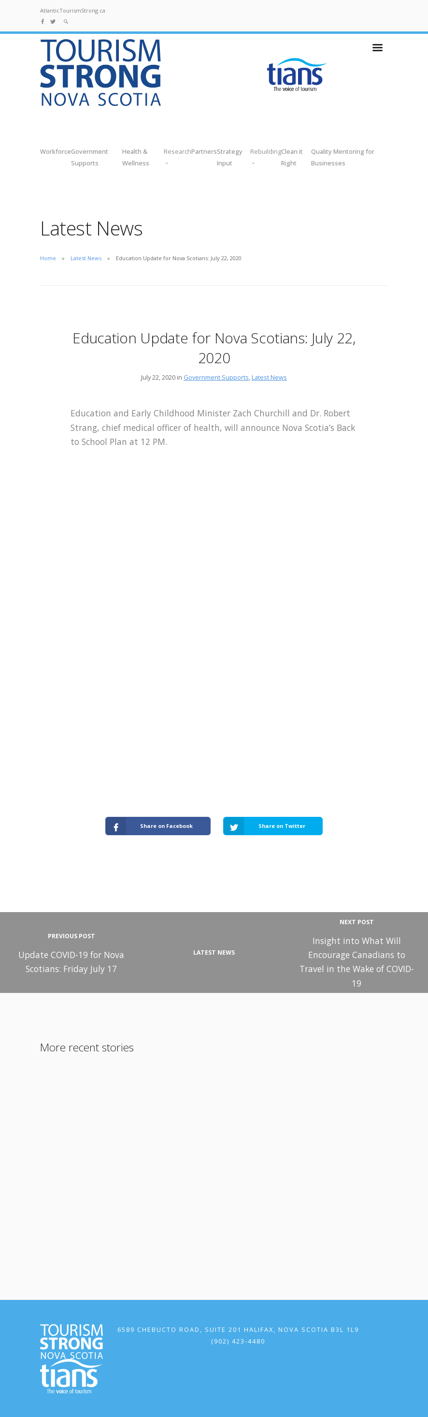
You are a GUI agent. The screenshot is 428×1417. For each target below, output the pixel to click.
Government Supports (216, 377)
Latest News (86, 258)
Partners (204, 151)
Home (48, 258)
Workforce (55, 151)
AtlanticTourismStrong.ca (72, 10)
